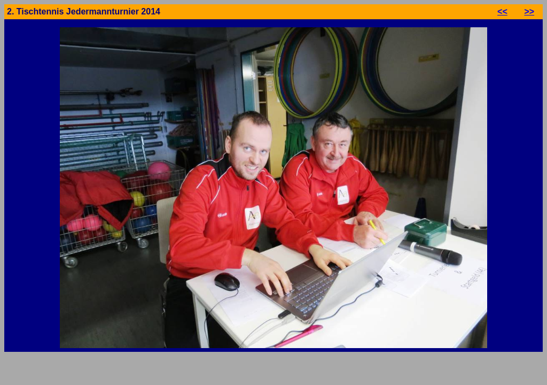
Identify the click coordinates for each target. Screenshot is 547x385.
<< (502, 11)
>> (529, 11)
